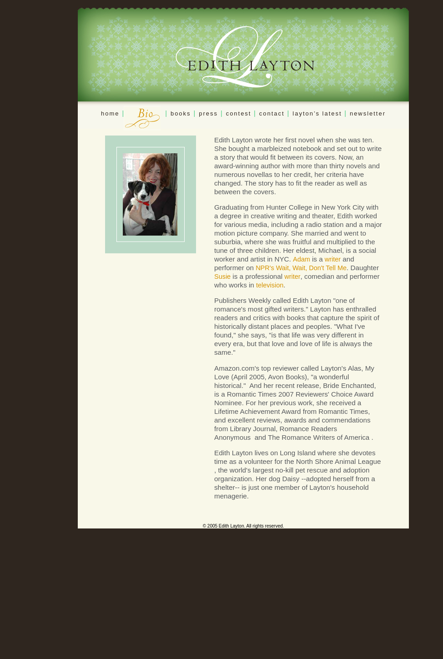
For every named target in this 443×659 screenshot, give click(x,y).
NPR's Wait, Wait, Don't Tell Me (301, 268)
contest (240, 113)
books (181, 113)
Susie (222, 276)
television (269, 285)
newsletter (368, 113)
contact (272, 113)
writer (333, 259)
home (110, 113)
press (208, 113)
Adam (301, 259)
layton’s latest (318, 113)
